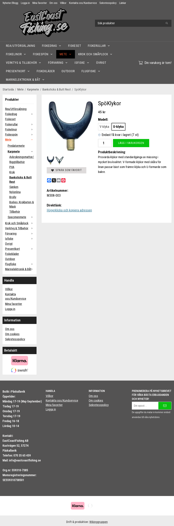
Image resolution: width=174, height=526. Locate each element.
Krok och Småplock (95, 54)
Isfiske (82, 62)
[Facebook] (49, 180)
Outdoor (68, 71)
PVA (11, 167)
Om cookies (12, 334)
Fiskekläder (46, 71)
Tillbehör (14, 211)
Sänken (13, 187)
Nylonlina (15, 192)
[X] (53, 180)
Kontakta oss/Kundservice (83, 3)
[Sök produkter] (128, 23)
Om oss (53, 3)
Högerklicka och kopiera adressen (69, 210)
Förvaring (58, 62)
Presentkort (18, 71)
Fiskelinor (16, 54)
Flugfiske (91, 71)
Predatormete (16, 145)
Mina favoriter (39, 3)
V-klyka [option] (104, 127)
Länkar (122, 3)
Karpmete (21, 151)
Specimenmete (21, 217)
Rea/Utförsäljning (20, 45)
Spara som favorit (66, 170)
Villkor (63, 3)
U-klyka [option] (118, 127)
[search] (166, 23)
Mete (66, 54)
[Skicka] (164, 406)
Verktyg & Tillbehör (23, 62)
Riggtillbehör (17, 162)
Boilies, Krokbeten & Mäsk (21, 204)
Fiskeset (74, 45)
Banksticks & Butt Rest (20, 180)
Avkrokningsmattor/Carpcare (21, 157)
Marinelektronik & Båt (25, 79)
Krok (12, 172)
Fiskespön (43, 54)
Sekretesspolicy (108, 3)
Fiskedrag (51, 45)
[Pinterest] (63, 180)
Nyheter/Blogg (10, 3)
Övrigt (101, 62)
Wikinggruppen (98, 522)
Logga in (25, 3)
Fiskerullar (99, 45)
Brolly (12, 197)
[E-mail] (58, 180)
